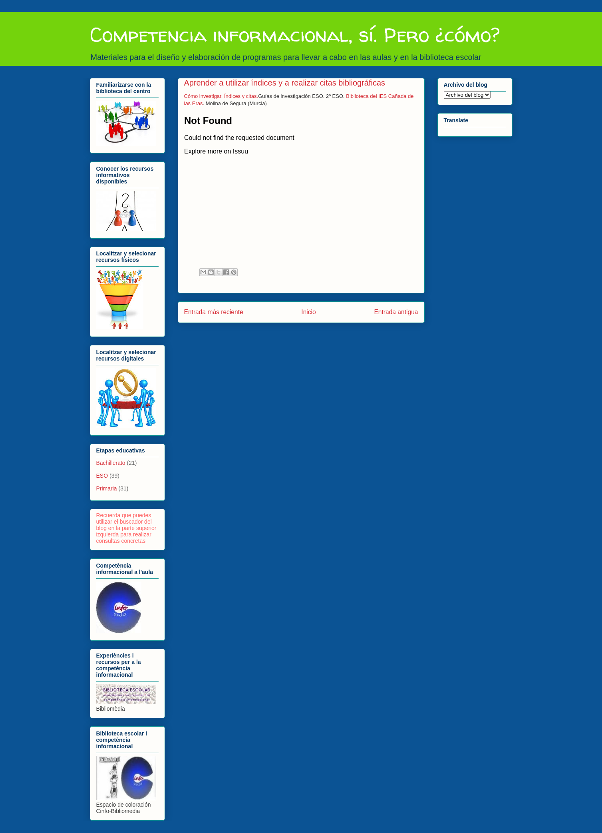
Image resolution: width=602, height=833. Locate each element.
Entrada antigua (396, 312)
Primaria (106, 488)
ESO (102, 475)
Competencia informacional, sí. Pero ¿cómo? (295, 34)
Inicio (308, 312)
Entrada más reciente (213, 312)
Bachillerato (110, 463)
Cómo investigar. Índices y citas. (221, 96)
